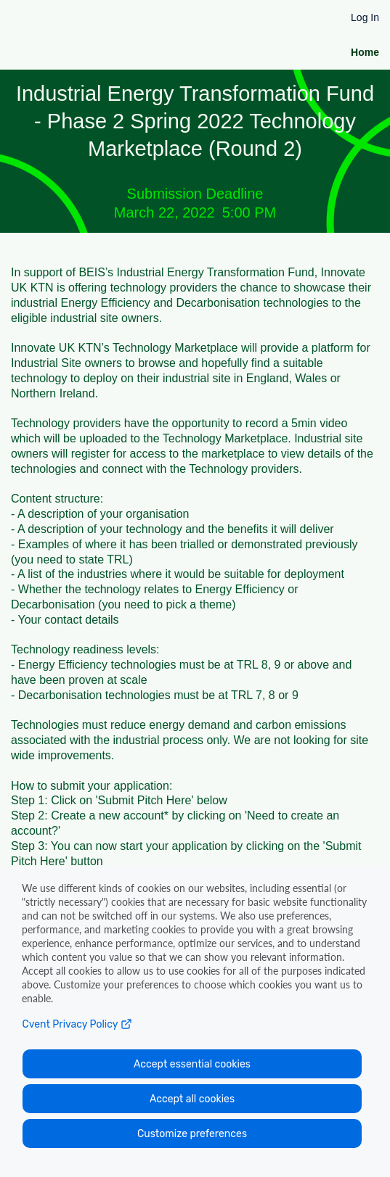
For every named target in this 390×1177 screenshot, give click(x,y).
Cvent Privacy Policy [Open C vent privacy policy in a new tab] (76, 1024)
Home (365, 52)
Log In (365, 17)
